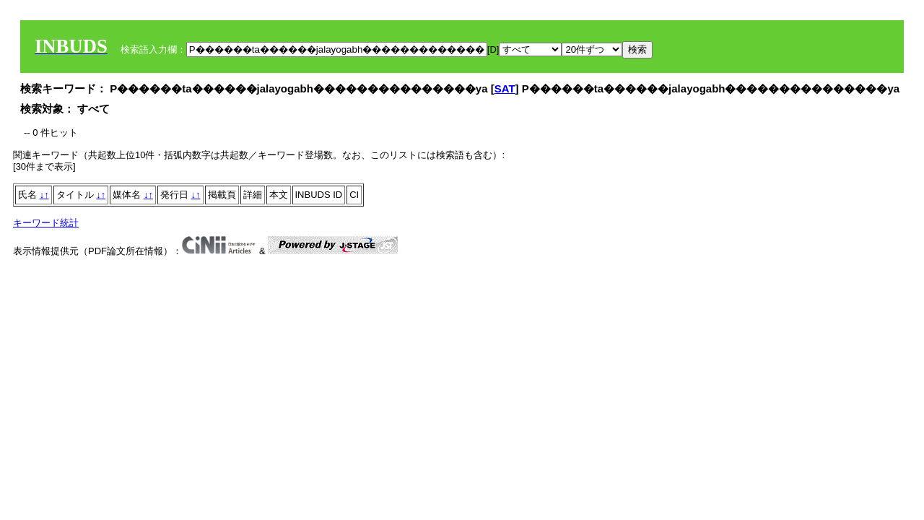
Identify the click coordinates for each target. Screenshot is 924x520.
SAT (504, 88)
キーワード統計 (46, 222)
